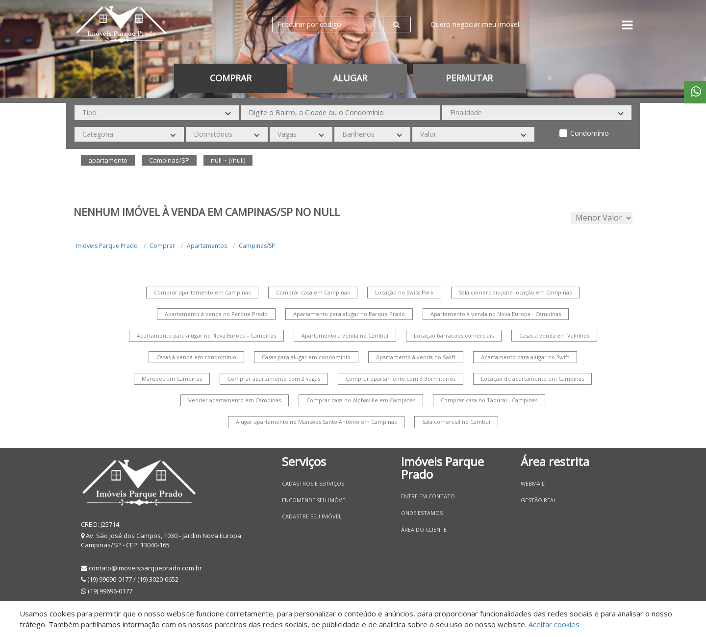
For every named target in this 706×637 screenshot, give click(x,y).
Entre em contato (428, 496)
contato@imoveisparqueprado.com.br (145, 568)
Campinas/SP (257, 246)
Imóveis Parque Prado (107, 246)
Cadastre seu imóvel (312, 516)
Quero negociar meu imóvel (474, 24)
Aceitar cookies (554, 624)
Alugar (350, 78)
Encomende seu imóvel (315, 500)
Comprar (231, 78)
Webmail (533, 483)
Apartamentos (207, 246)
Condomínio (589, 133)
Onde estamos (422, 512)
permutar (469, 78)
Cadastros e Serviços (313, 483)
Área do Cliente (424, 529)
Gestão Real (538, 500)
